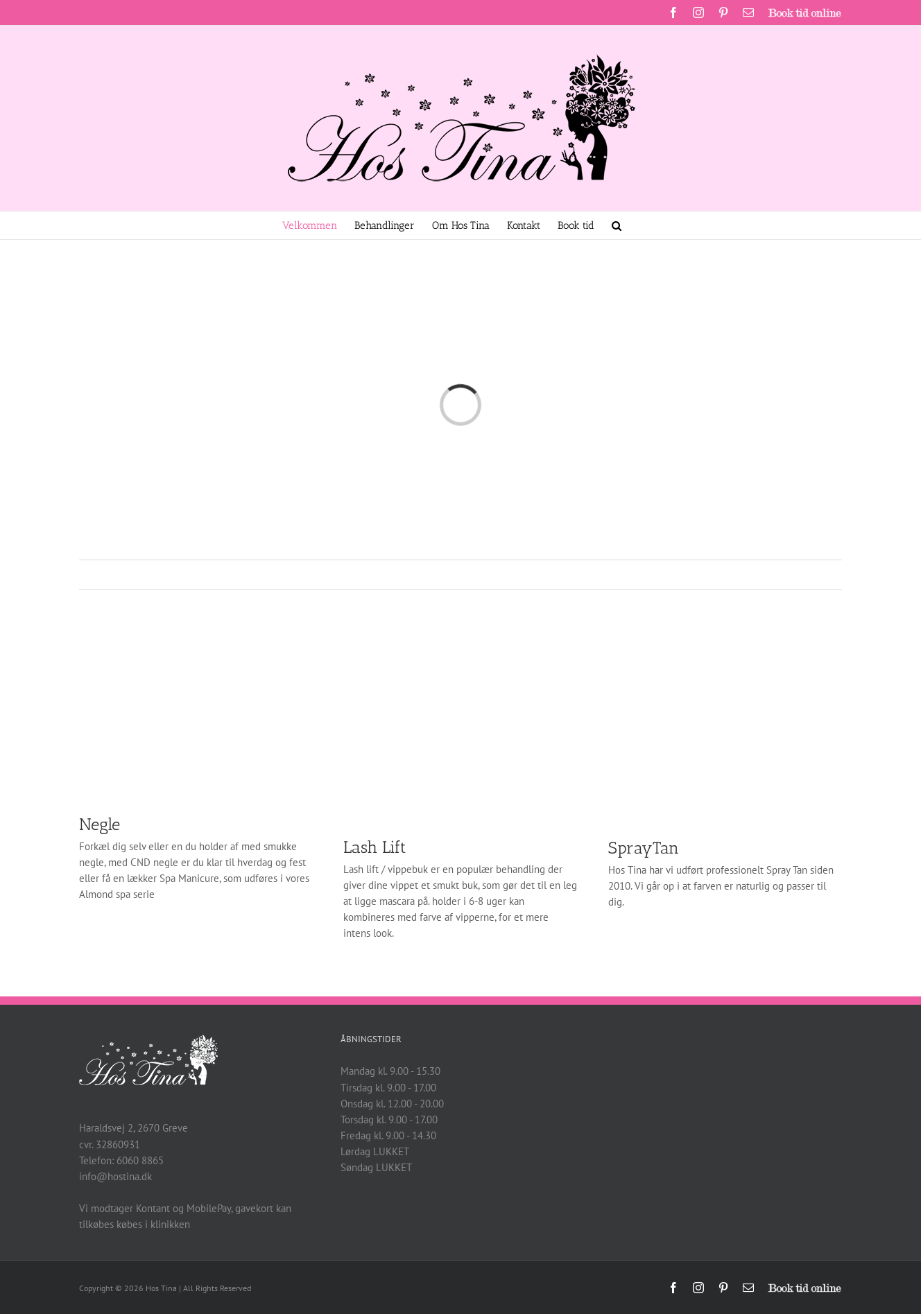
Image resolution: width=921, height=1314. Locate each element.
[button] (616, 225)
